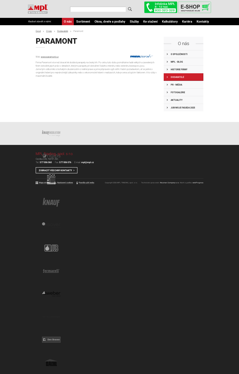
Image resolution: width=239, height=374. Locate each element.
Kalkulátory (170, 21)
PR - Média (176, 85)
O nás (68, 21)
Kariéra (187, 21)
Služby (134, 21)
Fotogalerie (178, 92)
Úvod (38, 31)
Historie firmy (179, 69)
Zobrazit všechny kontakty (55, 170)
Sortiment (83, 21)
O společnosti (179, 54)
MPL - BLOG (177, 62)
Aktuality (176, 100)
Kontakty (203, 21)
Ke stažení (150, 21)
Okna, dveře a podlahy (110, 21)
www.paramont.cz (50, 57)
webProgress (198, 183)
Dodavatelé (62, 31)
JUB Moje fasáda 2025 (183, 107)
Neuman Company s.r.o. (169, 183)
